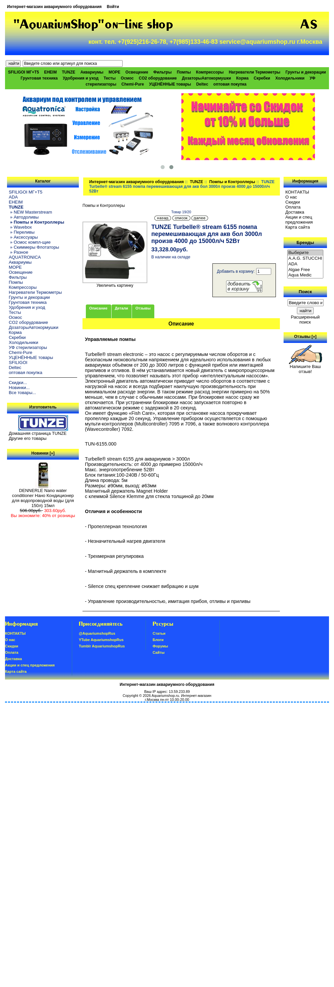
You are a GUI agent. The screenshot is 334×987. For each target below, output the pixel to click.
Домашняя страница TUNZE (37, 433)
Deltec (202, 84)
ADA (13, 197)
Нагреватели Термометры (254, 72)
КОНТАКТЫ (297, 192)
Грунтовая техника (39, 78)
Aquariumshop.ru (165, 696)
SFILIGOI (18, 362)
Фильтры (162, 72)
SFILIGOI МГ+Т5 (23, 72)
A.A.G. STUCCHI (305, 258)
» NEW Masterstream (30, 212)
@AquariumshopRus (97, 633)
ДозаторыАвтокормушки (206, 78)
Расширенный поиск (305, 320)
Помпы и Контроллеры (232, 181)
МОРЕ (114, 72)
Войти (113, 6)
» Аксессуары (23, 237)
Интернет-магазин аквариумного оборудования (54, 6)
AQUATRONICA (25, 257)
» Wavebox (20, 227)
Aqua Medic (305, 275)
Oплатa (293, 207)
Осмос (127, 78)
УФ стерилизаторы (28, 347)
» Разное (18, 252)
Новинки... (19, 387)
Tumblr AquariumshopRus (102, 646)
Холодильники (290, 78)
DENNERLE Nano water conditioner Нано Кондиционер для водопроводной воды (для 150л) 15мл (43, 496)
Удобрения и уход (81, 78)
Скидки (292, 202)
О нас (291, 197)
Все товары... (22, 392)
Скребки (262, 78)
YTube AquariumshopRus (101, 640)
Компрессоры (210, 72)
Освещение (137, 72)
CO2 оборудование (158, 78)
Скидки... (18, 382)
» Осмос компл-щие (29, 242)
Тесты (110, 78)
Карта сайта (297, 227)
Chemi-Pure (133, 84)
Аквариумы (92, 72)
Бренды (305, 242)
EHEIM (50, 72)
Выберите (305, 253)
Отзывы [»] (305, 336)
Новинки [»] (42, 453)
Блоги (158, 640)
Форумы (160, 646)
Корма (242, 78)
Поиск (305, 291)
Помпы (184, 72)
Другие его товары (27, 438)
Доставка (294, 212)
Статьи (159, 633)
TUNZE (196, 181)
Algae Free (305, 270)
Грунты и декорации (306, 72)
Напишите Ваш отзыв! (305, 367)
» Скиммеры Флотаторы (34, 247)
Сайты (159, 652)
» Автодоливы (23, 217)
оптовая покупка (229, 84)
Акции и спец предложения (299, 220)
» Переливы (21, 232)
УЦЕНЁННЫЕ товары (170, 84)
